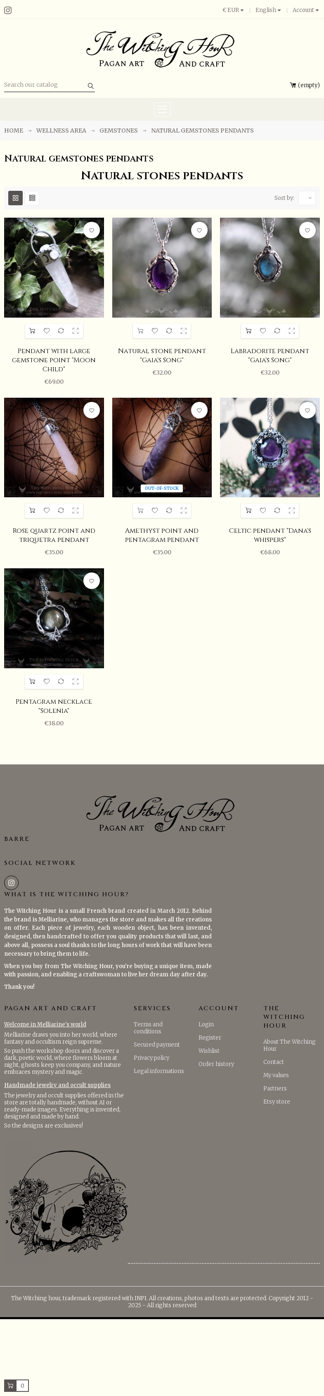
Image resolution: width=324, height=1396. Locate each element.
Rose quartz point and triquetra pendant (54, 535)
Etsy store (276, 1101)
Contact (273, 1062)
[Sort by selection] (307, 198)
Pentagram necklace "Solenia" (54, 706)
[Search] (49, 85)
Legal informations (159, 1071)
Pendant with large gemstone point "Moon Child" (54, 360)
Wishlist (209, 1050)
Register (210, 1037)
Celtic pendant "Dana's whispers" (270, 535)
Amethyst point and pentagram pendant (162, 535)
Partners (275, 1088)
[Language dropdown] (268, 10)
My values (276, 1075)
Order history (216, 1064)
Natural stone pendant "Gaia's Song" (162, 356)
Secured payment (157, 1044)
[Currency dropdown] (236, 10)
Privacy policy (151, 1057)
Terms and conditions (148, 1028)
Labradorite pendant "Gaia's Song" (270, 356)
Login (206, 1024)
